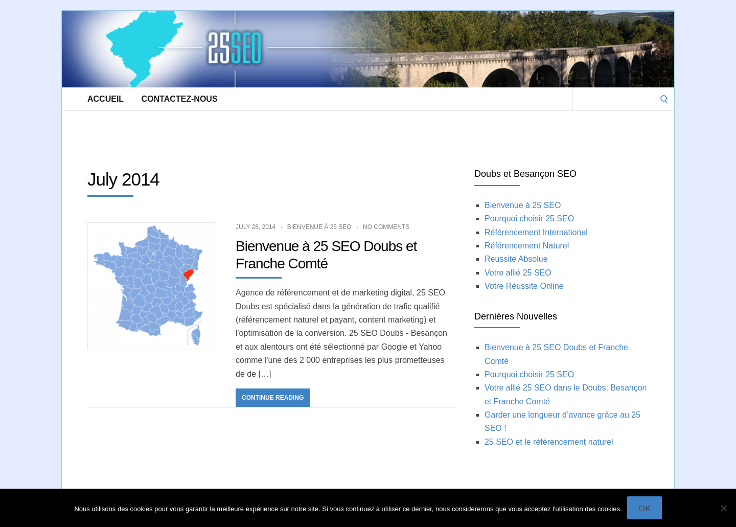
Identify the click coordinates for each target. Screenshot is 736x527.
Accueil (105, 99)
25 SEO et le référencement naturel (549, 442)
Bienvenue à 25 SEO (319, 227)
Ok (644, 508)
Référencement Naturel (527, 245)
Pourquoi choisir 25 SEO (529, 218)
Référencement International (536, 232)
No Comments (386, 227)
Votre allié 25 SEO (518, 272)
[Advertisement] (248, 133)
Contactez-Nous (180, 99)
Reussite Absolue (516, 259)
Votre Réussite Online (524, 286)
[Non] (723, 508)
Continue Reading (273, 397)
